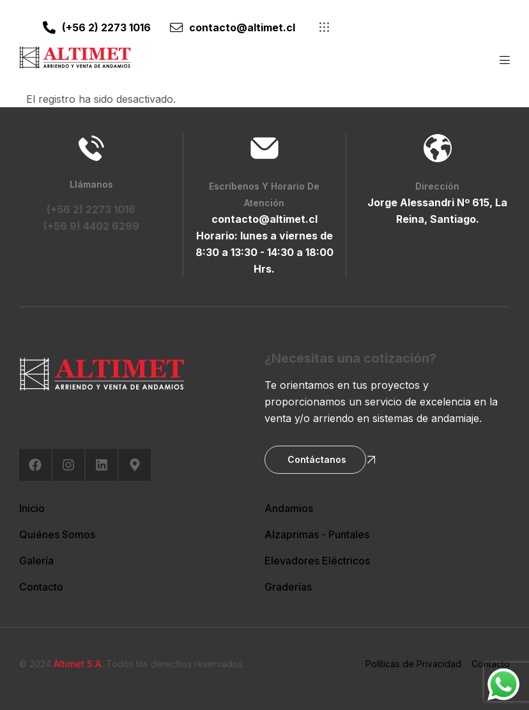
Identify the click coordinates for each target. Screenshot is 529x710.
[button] (326, 27)
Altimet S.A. (78, 663)
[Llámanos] (91, 148)
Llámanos (91, 184)
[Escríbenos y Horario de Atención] (264, 148)
